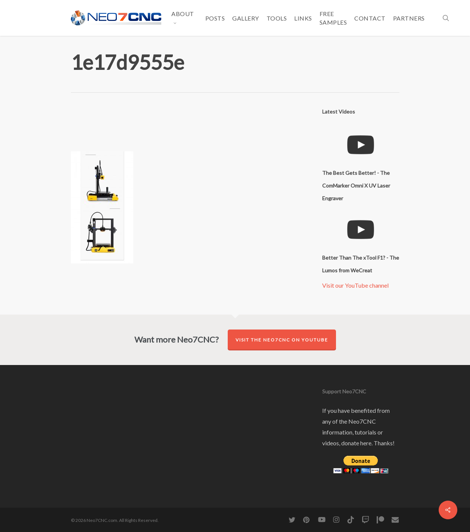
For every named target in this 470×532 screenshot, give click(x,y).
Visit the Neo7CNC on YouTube (282, 340)
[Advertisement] (207, 128)
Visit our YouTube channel (355, 285)
